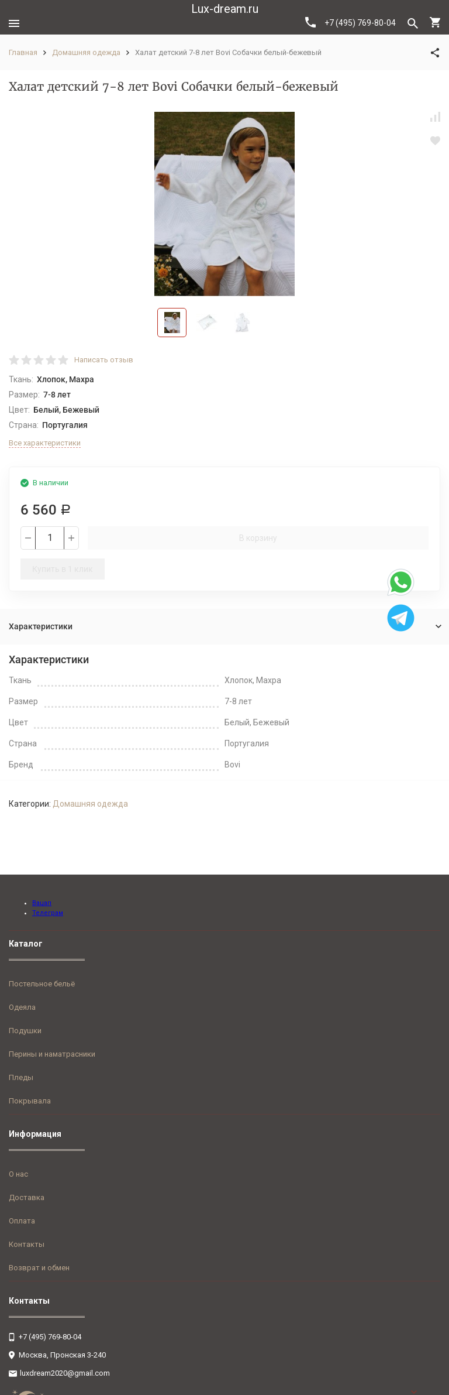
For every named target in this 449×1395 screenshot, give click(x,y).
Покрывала (30, 1100)
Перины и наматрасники (52, 1054)
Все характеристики (45, 442)
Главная (23, 52)
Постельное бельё (42, 983)
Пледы (21, 1077)
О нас (18, 1174)
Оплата (22, 1220)
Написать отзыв (103, 359)
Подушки (25, 1030)
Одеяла (22, 1007)
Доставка (26, 1197)
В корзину (258, 538)
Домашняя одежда (86, 52)
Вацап (41, 903)
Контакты (26, 1244)
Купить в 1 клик (62, 569)
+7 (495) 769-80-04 (350, 22)
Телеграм (47, 913)
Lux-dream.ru (224, 9)
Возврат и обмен (39, 1267)
